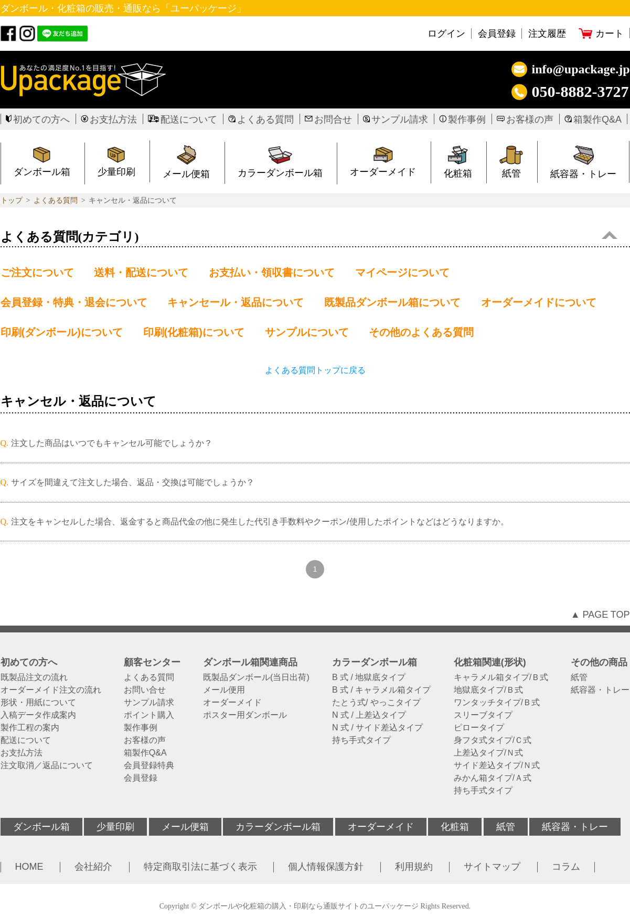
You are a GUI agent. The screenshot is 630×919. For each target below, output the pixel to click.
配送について (189, 119)
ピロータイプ (479, 728)
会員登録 (497, 33)
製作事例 (467, 119)
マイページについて (402, 272)
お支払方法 (113, 119)
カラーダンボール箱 (280, 173)
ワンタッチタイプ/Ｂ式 (497, 702)
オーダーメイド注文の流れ (51, 690)
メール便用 (224, 690)
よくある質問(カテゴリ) (309, 237)
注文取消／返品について (47, 765)
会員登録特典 (149, 765)
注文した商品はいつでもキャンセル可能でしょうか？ (111, 443)
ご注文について (37, 272)
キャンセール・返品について (235, 302)
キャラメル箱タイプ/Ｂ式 (501, 677)
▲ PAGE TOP (600, 614)
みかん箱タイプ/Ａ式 (492, 778)
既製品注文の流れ (34, 677)
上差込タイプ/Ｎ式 (488, 753)
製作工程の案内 (30, 728)
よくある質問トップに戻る (315, 370)
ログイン (446, 33)
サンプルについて (307, 332)
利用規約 (414, 866)
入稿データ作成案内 (38, 715)
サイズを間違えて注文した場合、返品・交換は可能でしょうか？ (132, 482)
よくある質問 (265, 119)
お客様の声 (529, 119)
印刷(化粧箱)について (193, 332)
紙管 (511, 173)
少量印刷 (115, 827)
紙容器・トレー (600, 690)
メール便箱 (186, 174)
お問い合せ (145, 690)
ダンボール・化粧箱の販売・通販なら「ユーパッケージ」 (123, 8)
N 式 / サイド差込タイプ (377, 728)
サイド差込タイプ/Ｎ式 (497, 765)
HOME (29, 866)
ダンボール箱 (41, 827)
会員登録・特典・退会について (74, 302)
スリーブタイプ (483, 715)
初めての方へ (41, 119)
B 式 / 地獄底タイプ (368, 677)
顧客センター (152, 662)
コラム (566, 866)
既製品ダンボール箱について (392, 302)
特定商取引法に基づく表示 (200, 866)
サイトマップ (492, 866)
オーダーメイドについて (538, 302)
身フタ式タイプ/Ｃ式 (492, 740)
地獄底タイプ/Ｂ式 (488, 690)
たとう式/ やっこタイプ (376, 702)
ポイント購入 (149, 715)
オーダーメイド (383, 172)
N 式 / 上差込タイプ (369, 715)
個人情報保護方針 (326, 866)
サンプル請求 (399, 119)
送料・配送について (141, 272)
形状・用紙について (38, 702)
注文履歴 (547, 33)
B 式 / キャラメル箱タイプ (381, 690)
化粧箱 (458, 173)
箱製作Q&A (597, 119)
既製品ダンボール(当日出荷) (256, 677)
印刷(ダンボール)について (62, 332)
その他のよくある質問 (421, 332)
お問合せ (333, 119)
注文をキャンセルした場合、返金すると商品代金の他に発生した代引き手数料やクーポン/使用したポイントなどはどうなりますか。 (259, 521)
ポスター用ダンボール (245, 715)
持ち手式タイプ (361, 740)
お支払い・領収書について (272, 272)
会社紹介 (93, 866)
